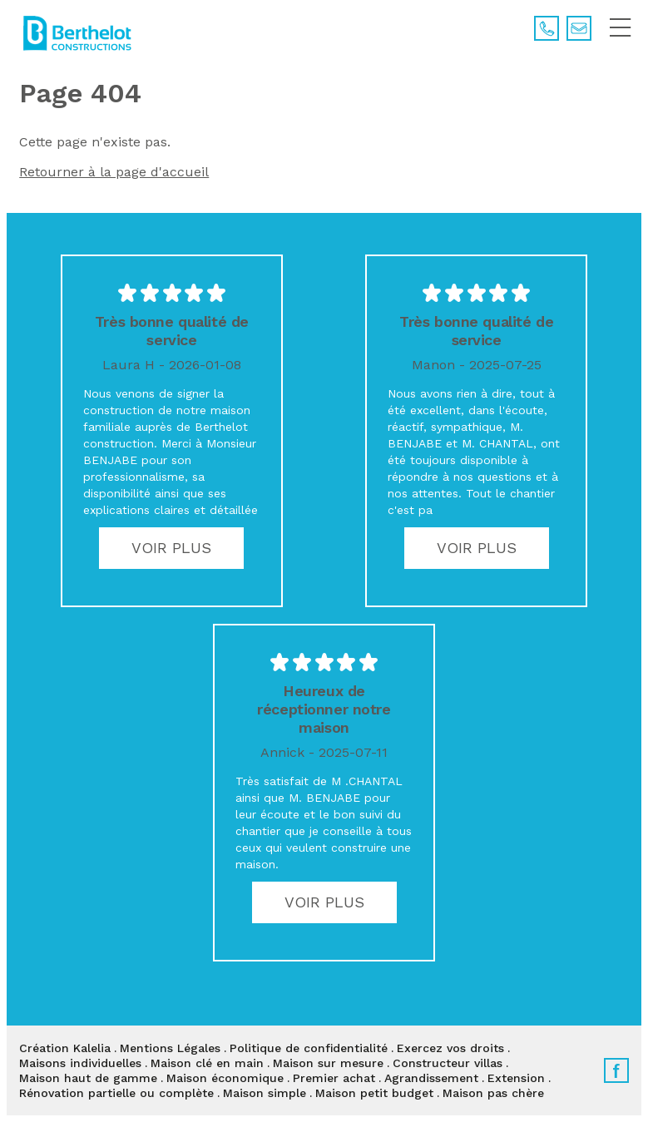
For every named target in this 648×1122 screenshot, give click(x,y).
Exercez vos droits (450, 1048)
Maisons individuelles (80, 1063)
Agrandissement (431, 1078)
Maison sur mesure (328, 1063)
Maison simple (264, 1093)
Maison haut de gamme (88, 1078)
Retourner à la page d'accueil (114, 172)
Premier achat (334, 1078)
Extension (516, 1078)
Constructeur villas (447, 1063)
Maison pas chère (493, 1093)
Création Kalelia (65, 1048)
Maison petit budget (374, 1093)
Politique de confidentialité (309, 1048)
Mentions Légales (170, 1048)
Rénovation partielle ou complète (116, 1093)
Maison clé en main (207, 1063)
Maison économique (225, 1078)
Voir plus (171, 547)
